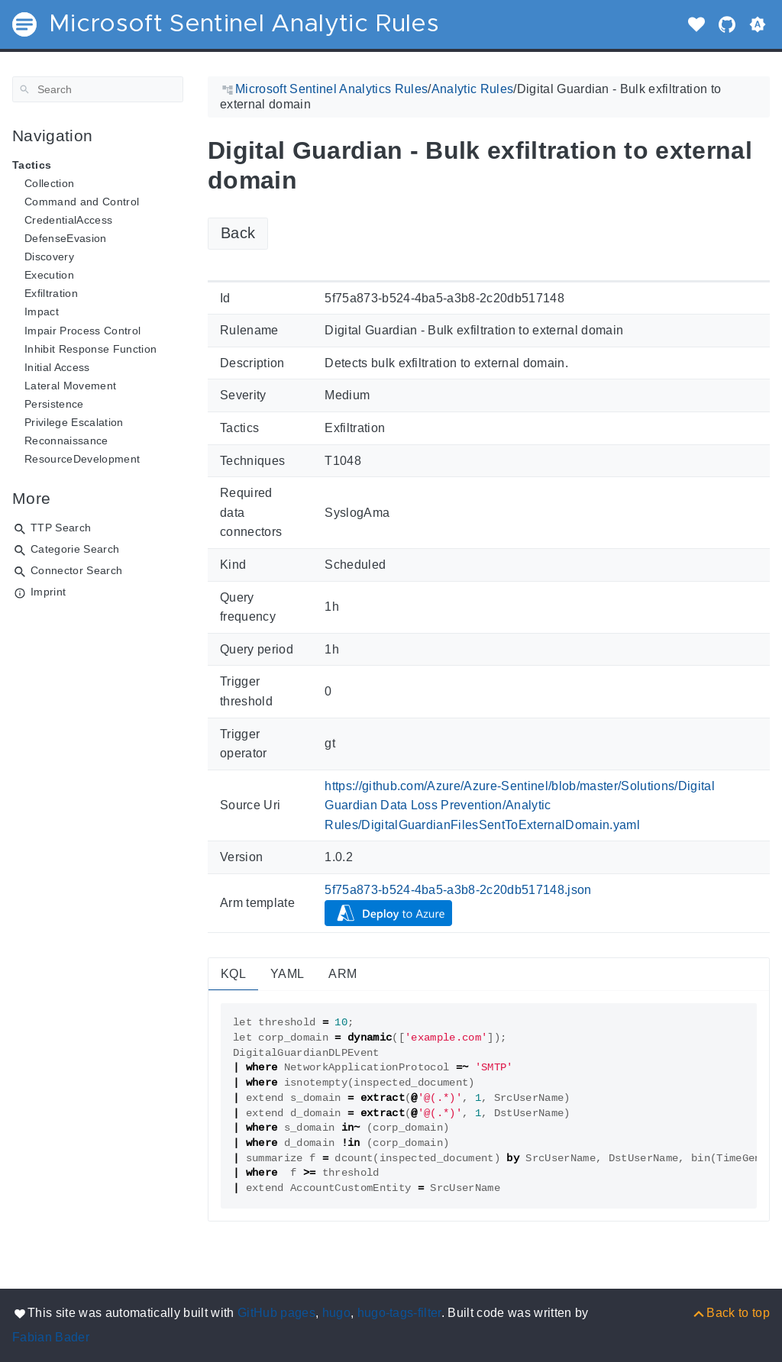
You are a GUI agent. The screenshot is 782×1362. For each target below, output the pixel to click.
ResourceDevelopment (82, 459)
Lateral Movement (70, 385)
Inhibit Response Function (90, 349)
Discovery (49, 256)
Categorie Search (75, 549)
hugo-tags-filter (399, 1312)
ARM (342, 973)
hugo (336, 1312)
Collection (49, 183)
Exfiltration (51, 293)
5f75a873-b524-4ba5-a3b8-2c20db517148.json (458, 889)
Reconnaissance (66, 440)
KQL (233, 973)
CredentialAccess (68, 220)
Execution (49, 275)
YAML (287, 973)
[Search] (97, 89)
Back (238, 232)
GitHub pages (276, 1312)
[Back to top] (730, 1312)
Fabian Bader (50, 1337)
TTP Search (61, 527)
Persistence (54, 404)
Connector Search (76, 570)
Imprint (48, 592)
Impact (41, 311)
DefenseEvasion (65, 238)
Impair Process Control (82, 330)
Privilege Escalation (74, 422)
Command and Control (81, 201)
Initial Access (57, 367)
